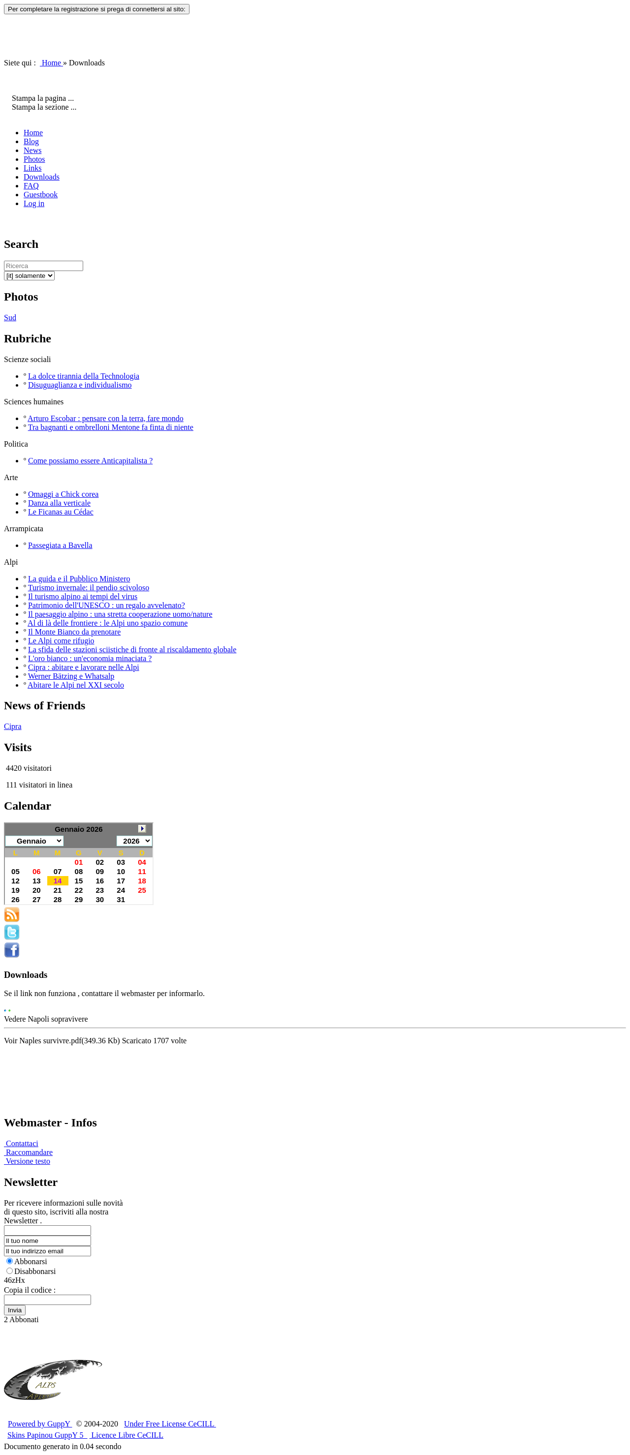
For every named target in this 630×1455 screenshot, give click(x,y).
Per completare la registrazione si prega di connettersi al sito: (97, 9)
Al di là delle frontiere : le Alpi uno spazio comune (108, 623)
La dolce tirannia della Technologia (83, 376)
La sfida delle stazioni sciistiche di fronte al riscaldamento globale (132, 649)
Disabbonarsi (31, 1271)
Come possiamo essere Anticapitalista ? (90, 460)
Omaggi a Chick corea (63, 494)
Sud (10, 317)
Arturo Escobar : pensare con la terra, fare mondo (106, 418)
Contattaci (21, 1143)
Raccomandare (28, 1152)
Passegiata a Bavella (60, 545)
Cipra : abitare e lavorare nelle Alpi (83, 667)
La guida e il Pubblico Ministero (79, 579)
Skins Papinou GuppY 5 (47, 1435)
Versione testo (27, 1161)
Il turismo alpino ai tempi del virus (82, 596)
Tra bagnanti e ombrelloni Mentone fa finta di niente (110, 427)
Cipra (13, 726)
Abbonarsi (26, 1261)
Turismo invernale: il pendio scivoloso (89, 587)
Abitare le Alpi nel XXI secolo (76, 685)
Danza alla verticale (59, 503)
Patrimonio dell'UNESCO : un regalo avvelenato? (106, 605)
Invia (15, 1310)
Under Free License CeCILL (170, 1424)
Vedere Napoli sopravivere (46, 1019)
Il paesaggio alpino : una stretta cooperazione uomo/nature (120, 614)
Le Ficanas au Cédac (61, 512)
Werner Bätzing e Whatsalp (71, 676)
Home (51, 63)
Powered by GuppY (40, 1424)
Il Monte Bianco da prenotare (74, 632)
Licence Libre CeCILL (127, 1435)
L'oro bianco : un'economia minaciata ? (90, 658)
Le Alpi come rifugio (61, 641)
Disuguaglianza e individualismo (80, 385)
